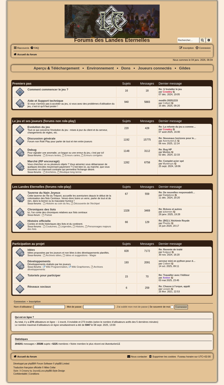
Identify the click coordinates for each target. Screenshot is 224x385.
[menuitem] (34, 48)
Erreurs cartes (71, 155)
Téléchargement (65, 68)
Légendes (64, 226)
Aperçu (40, 68)
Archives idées (52, 255)
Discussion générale (41, 138)
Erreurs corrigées (91, 155)
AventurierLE (169, 140)
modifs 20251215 (168, 100)
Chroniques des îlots (42, 209)
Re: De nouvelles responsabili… (177, 192)
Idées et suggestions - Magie (79, 255)
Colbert (166, 103)
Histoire (78, 226)
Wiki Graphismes (79, 266)
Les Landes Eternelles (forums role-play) (41, 186)
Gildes (185, 68)
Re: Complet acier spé (171, 161)
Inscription (35, 301)
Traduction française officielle (27, 367)
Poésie (47, 215)
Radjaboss (168, 195)
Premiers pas (22, 83)
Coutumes (50, 226)
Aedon (166, 277)
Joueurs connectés (155, 68)
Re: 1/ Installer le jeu (170, 89)
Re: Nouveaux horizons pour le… (177, 138)
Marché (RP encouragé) (44, 161)
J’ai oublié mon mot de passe (132, 306)
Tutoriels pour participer (44, 275)
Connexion (20, 301)
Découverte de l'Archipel (85, 203)
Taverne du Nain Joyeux (44, 192)
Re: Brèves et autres (170, 209)
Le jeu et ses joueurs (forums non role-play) (44, 121)
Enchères (49, 172)
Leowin (166, 289)
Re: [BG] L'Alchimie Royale (174, 220)
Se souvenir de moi (162, 306)
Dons (126, 68)
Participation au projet (28, 244)
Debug (32, 149)
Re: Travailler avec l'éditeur (174, 275)
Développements (39, 261)
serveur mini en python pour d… (177, 261)
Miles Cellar (49, 367)
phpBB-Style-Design (55, 371)
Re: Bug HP (165, 149)
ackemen (167, 211)
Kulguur (167, 252)
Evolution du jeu (39, 127)
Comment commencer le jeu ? (48, 89)
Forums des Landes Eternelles (112, 40)
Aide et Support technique (45, 100)
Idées (31, 249)
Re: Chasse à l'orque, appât (174, 286)
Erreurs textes (52, 155)
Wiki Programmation (55, 266)
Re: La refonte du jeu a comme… (177, 126)
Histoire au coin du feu (56, 203)
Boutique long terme (69, 172)
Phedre (166, 223)
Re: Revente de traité (170, 249)
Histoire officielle (39, 221)
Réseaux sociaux (39, 286)
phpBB (31, 363)
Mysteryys (168, 163)
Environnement (100, 68)
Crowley (167, 91)
